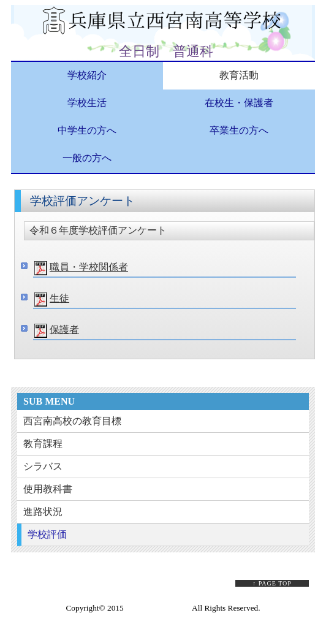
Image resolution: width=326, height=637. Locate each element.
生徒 (59, 298)
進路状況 (43, 511)
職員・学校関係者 (89, 267)
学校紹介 (87, 75)
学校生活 (87, 102)
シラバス (43, 466)
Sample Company (155, 607)
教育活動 (239, 75)
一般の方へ (87, 158)
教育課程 (43, 443)
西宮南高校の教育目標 (72, 421)
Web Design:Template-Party (163, 618)
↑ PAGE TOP (272, 583)
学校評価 (47, 534)
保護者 (64, 329)
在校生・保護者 (239, 102)
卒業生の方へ (239, 130)
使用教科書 (47, 489)
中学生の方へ (87, 130)
